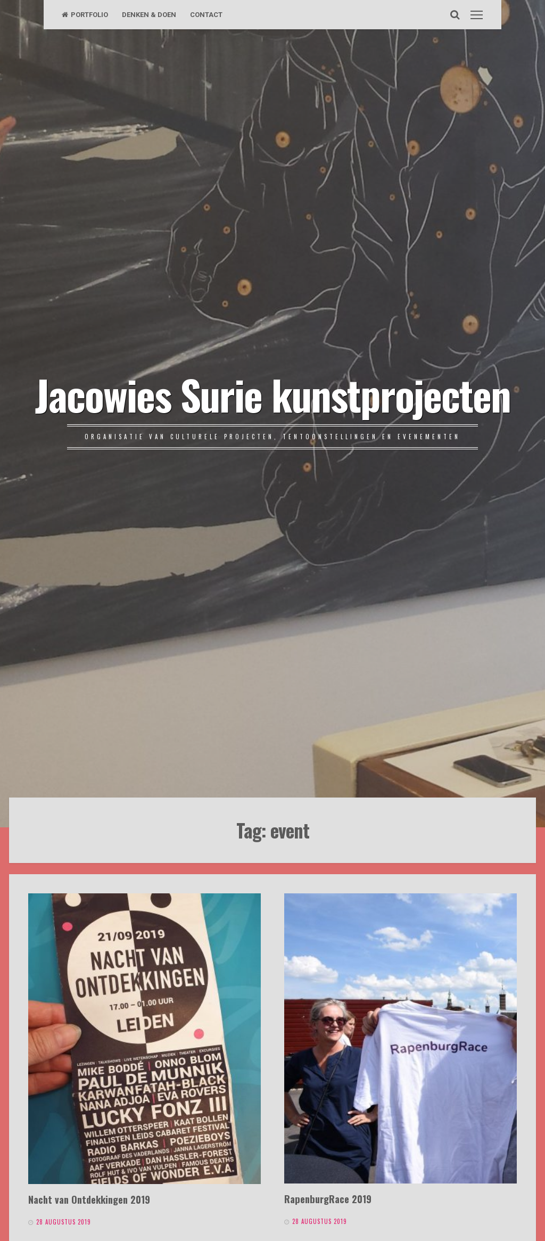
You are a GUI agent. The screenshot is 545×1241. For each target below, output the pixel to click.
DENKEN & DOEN (149, 15)
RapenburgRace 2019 (327, 1198)
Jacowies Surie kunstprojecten (272, 394)
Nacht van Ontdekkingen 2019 (89, 1199)
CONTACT (206, 15)
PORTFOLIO (85, 15)
